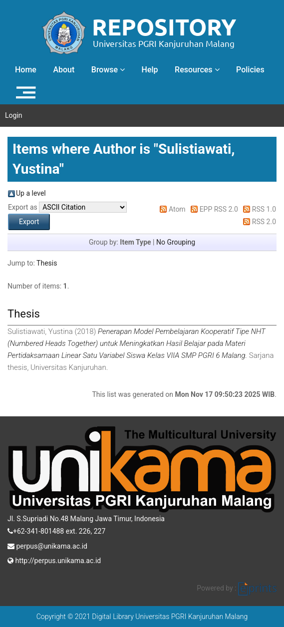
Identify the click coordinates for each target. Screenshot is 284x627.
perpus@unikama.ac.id (47, 545)
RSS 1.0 (264, 209)
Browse (108, 69)
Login (13, 115)
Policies (250, 69)
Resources (197, 69)
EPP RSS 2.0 (219, 209)
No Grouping (175, 242)
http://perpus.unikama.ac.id (54, 560)
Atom (177, 209)
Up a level (31, 193)
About (63, 69)
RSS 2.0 (264, 222)
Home (25, 69)
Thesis (46, 263)
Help (150, 69)
